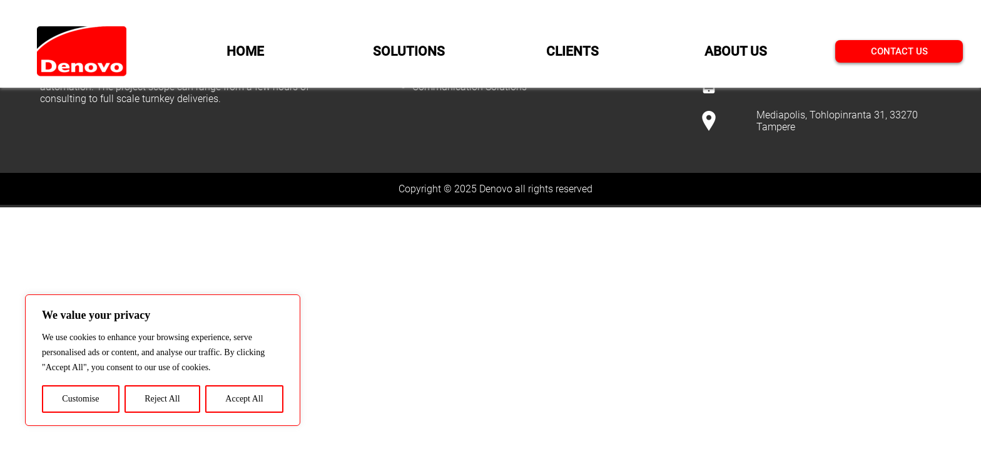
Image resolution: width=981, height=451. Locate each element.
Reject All (162, 398)
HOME (245, 51)
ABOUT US (735, 51)
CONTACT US (899, 51)
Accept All (244, 398)
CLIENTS (572, 51)
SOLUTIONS (409, 51)
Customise (80, 398)
